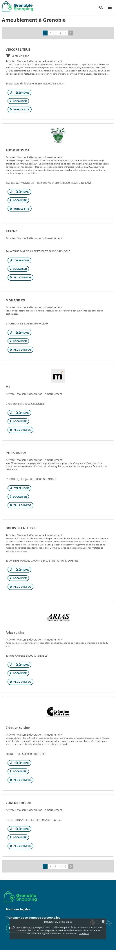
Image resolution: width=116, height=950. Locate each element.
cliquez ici (84, 933)
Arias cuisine (15, 632)
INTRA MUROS (16, 453)
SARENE (11, 231)
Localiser (20, 101)
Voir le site (21, 109)
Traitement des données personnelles (33, 917)
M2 (8, 387)
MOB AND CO (15, 300)
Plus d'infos (22, 277)
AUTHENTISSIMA (17, 150)
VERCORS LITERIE (58, 53)
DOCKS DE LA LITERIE (21, 528)
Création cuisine (18, 728)
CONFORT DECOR (18, 803)
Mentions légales (18, 909)
